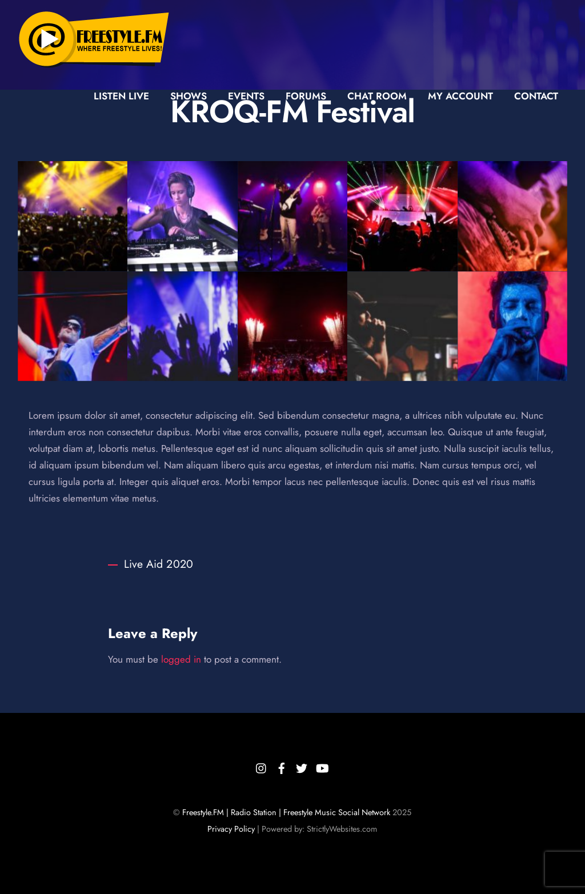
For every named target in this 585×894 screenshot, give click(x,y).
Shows (188, 96)
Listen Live (121, 96)
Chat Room (377, 96)
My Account (460, 96)
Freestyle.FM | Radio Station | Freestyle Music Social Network (286, 812)
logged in (181, 659)
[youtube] (322, 766)
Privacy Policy (231, 829)
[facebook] (282, 766)
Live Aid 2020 (150, 564)
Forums (306, 96)
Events (246, 96)
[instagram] (262, 766)
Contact (536, 96)
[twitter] (302, 766)
